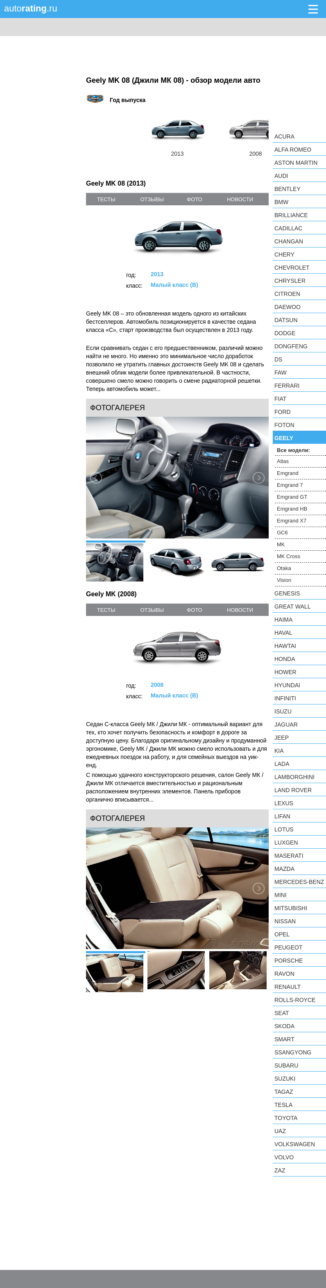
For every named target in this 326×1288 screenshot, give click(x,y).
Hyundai (287, 685)
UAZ (280, 1131)
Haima (283, 619)
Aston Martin (295, 162)
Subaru (286, 1065)
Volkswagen (294, 1144)
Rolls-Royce (294, 1000)
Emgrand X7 (291, 521)
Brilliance (291, 215)
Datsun (286, 320)
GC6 (282, 532)
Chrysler (290, 280)
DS (278, 359)
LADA (282, 764)
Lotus (284, 829)
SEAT (281, 1013)
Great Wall (292, 606)
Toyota (285, 1118)
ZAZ (279, 1170)
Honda (284, 659)
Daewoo (287, 307)
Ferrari (286, 385)
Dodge (284, 333)
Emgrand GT (292, 497)
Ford (282, 412)
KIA (279, 750)
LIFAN (282, 816)
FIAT (280, 398)
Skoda (284, 1026)
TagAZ (283, 1091)
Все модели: (293, 450)
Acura (284, 136)
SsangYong (292, 1052)
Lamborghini (294, 777)
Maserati (288, 855)
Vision (284, 580)
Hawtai (285, 646)
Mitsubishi (290, 908)
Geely (283, 438)
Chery (284, 254)
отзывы (151, 199)
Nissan (285, 921)
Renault (287, 987)
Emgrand (288, 473)
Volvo (284, 1157)
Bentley (287, 189)
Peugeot (288, 947)
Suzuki (284, 1078)
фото (194, 199)
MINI (280, 895)
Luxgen (286, 842)
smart (284, 1039)
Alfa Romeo (292, 149)
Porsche (288, 960)
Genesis (287, 593)
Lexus (283, 803)
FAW (280, 372)
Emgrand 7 (290, 485)
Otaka (284, 568)
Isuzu (283, 711)
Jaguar (286, 724)
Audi (281, 176)
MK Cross (288, 556)
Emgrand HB (292, 509)
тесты (106, 199)
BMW (281, 202)
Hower (285, 672)
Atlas (283, 461)
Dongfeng (291, 346)
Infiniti (285, 698)
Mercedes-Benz (299, 882)
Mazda (284, 868)
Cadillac (288, 228)
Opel (282, 934)
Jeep (281, 737)
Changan (288, 241)
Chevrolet (292, 267)
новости (240, 199)
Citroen (287, 294)
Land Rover (293, 790)
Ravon (284, 973)
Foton (284, 425)
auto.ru (30, 8)
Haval (283, 632)
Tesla (283, 1105)
